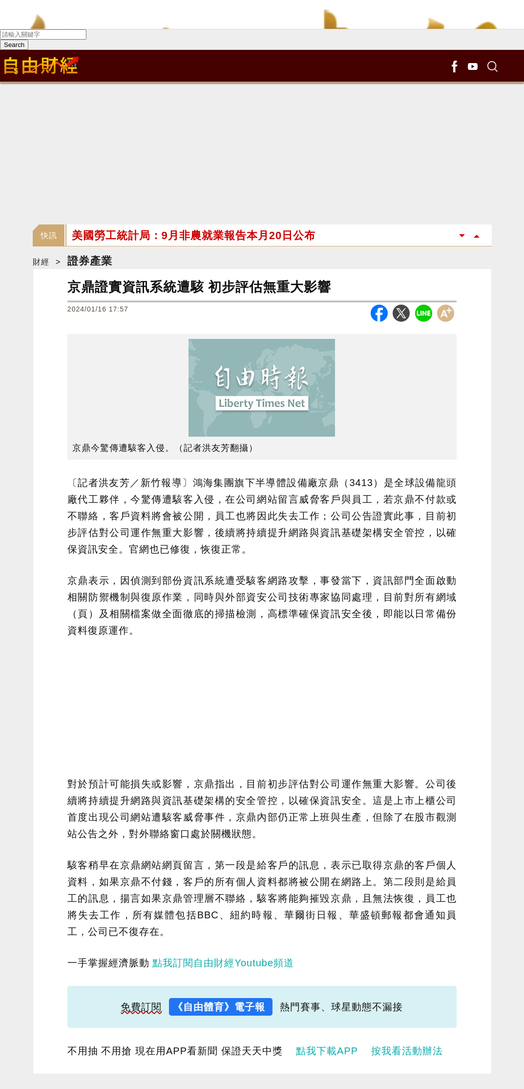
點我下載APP (327, 1050)
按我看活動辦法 (407, 1050)
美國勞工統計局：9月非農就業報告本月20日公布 (194, 235)
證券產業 (89, 261)
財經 (41, 262)
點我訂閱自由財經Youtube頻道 (223, 962)
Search (14, 44)
